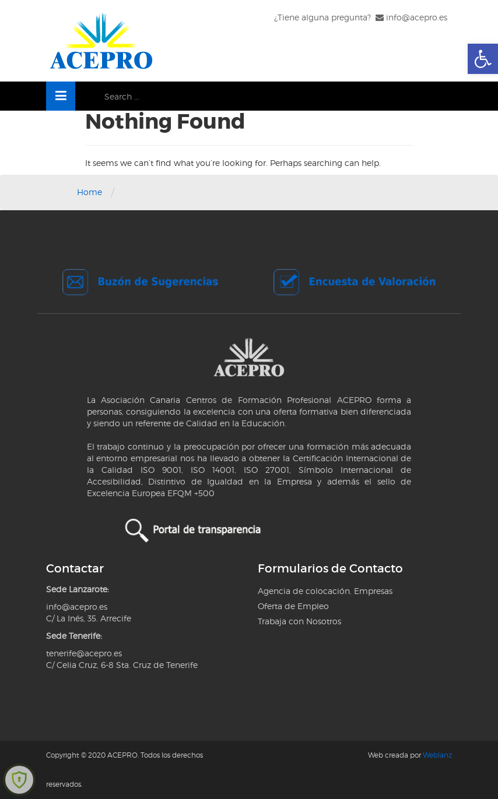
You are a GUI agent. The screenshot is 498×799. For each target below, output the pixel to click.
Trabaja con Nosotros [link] (299, 621)
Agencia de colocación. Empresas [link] (325, 591)
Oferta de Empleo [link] (293, 606)
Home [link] (89, 192)
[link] (483, 59)
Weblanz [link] (437, 755)
